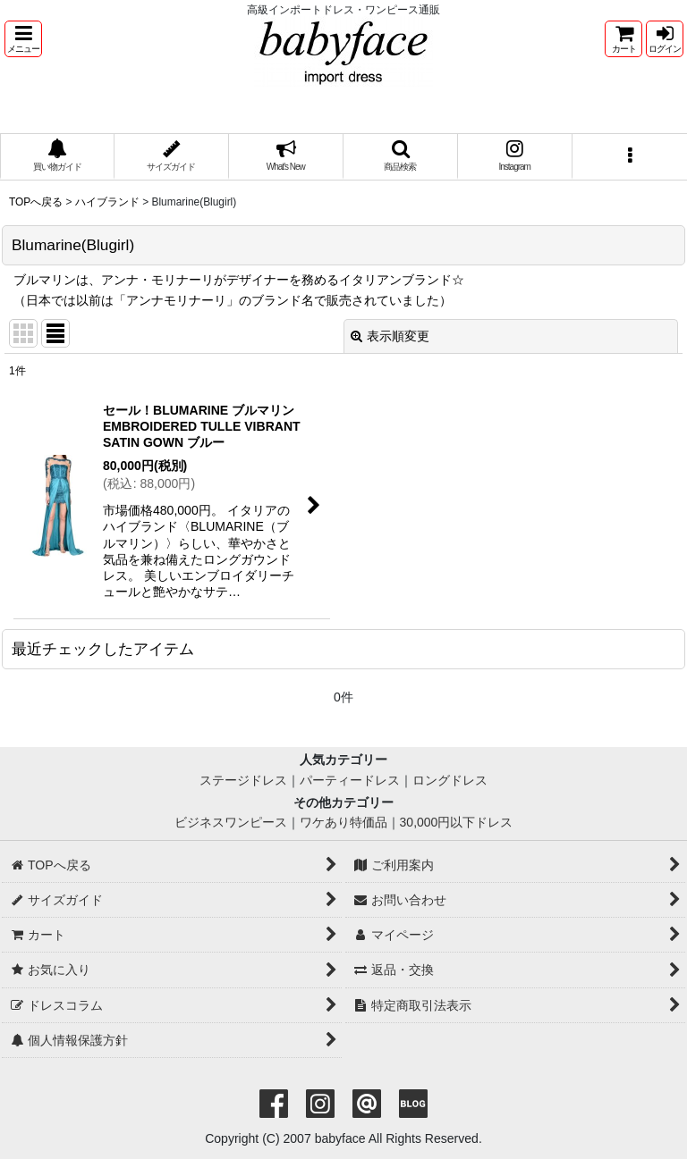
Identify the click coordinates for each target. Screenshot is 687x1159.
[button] (23, 39)
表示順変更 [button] (390, 336)
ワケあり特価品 (343, 822)
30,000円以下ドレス (456, 822)
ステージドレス (243, 780)
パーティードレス (350, 780)
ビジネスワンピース (230, 822)
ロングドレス (450, 780)
